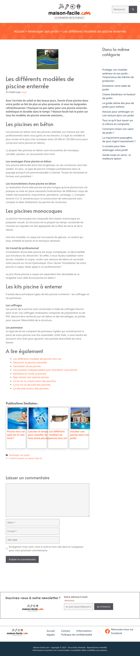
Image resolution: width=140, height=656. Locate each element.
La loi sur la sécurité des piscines (32, 384)
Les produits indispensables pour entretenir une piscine (45, 369)
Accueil (19, 31)
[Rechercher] (133, 9)
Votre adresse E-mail (75, 598)
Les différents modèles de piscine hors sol (37, 358)
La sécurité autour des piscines (31, 388)
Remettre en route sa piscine (29, 373)
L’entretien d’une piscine (27, 366)
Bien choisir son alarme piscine (31, 377)
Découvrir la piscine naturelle (30, 362)
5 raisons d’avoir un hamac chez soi (25, 458)
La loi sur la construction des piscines (34, 381)
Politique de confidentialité (76, 634)
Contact (65, 630)
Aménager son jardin (43, 31)
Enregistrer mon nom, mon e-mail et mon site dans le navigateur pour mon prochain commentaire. (46, 548)
